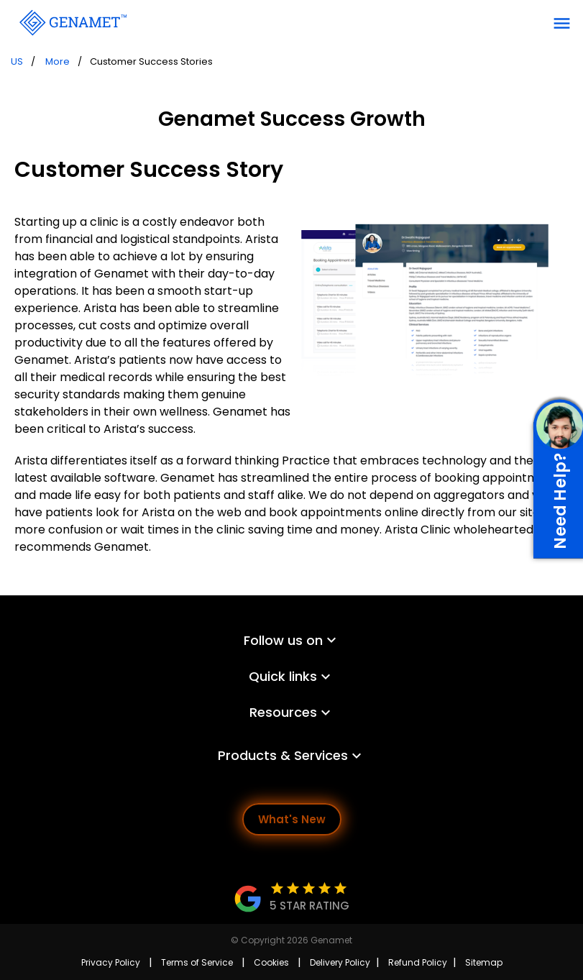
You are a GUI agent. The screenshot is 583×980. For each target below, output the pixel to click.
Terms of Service (197, 962)
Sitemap (483, 962)
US (17, 61)
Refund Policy (417, 962)
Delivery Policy (340, 962)
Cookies (271, 962)
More (57, 61)
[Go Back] (72, 22)
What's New (292, 819)
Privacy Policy (110, 962)
